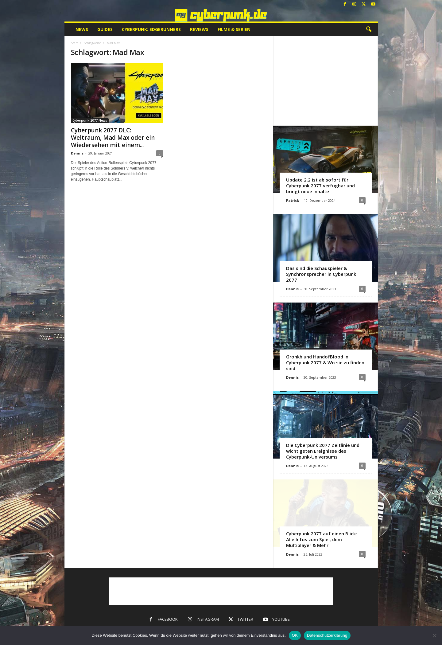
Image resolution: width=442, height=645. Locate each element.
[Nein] (434, 635)
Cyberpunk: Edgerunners (151, 29)
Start (74, 43)
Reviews (199, 29)
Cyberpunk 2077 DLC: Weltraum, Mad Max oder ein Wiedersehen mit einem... (113, 137)
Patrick (292, 200)
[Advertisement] (325, 80)
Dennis (77, 153)
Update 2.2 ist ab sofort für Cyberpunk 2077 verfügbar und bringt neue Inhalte (320, 185)
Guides (105, 29)
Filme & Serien (234, 29)
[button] (368, 29)
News (82, 29)
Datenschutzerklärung (327, 635)
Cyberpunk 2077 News (89, 120)
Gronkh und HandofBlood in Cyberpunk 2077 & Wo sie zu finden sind (325, 362)
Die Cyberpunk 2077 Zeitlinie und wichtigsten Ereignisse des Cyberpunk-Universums (322, 451)
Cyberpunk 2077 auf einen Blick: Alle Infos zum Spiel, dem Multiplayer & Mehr (321, 539)
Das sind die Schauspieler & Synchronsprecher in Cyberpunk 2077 (321, 274)
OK (295, 635)
